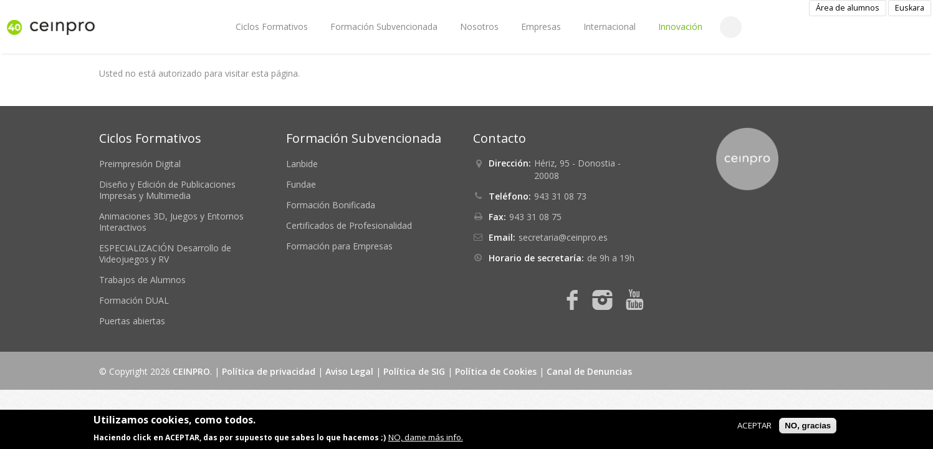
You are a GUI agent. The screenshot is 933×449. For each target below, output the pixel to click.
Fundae (301, 184)
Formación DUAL (134, 300)
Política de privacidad (268, 371)
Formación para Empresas (339, 246)
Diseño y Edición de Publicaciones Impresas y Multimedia (167, 189)
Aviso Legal (349, 371)
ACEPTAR (754, 425)
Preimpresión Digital (140, 164)
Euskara (909, 7)
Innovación (680, 26)
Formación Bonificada (330, 205)
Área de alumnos (847, 7)
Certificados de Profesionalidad (349, 225)
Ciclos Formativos (272, 26)
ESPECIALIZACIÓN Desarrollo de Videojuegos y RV (165, 253)
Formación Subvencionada (384, 26)
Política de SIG (414, 371)
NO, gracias (808, 425)
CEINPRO (191, 371)
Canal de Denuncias (589, 371)
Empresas (541, 26)
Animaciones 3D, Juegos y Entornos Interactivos (171, 221)
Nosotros (479, 26)
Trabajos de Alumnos (142, 280)
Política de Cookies (496, 371)
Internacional (609, 26)
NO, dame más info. (425, 437)
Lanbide (302, 164)
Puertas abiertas (132, 321)
